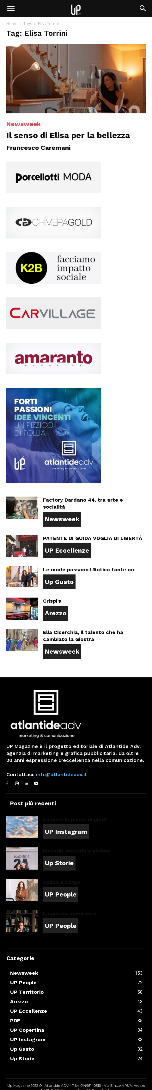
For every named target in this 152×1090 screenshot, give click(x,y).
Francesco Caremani (38, 147)
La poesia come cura (70, 913)
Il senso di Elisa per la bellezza (68, 135)
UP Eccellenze (67, 550)
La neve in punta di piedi (74, 819)
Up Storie (59, 863)
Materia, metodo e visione (76, 851)
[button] (11, 8)
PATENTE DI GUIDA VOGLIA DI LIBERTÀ (92, 538)
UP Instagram (66, 831)
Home (11, 23)
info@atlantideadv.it (60, 774)
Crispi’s (52, 601)
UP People (60, 894)
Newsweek (23, 124)
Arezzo (55, 613)
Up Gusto (59, 582)
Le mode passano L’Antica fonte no (88, 570)
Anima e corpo (61, 882)
